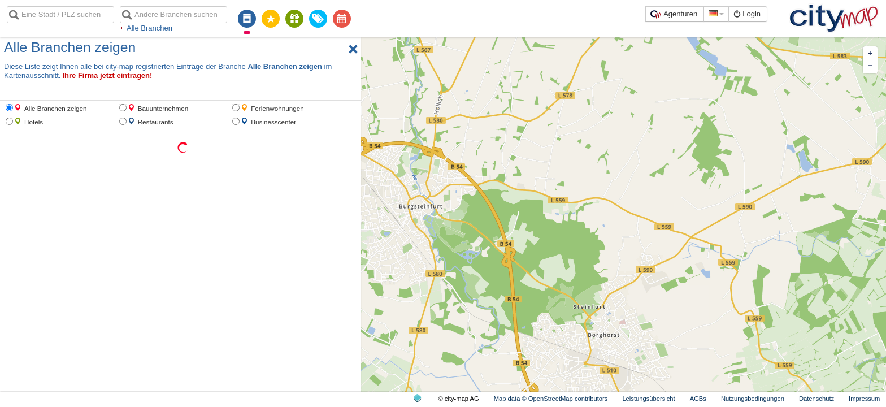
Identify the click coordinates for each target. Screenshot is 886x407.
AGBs (698, 398)
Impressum (864, 398)
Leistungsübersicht (648, 398)
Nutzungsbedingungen (752, 398)
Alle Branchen (149, 28)
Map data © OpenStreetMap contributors (551, 398)
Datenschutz (816, 398)
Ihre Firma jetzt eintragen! (107, 75)
